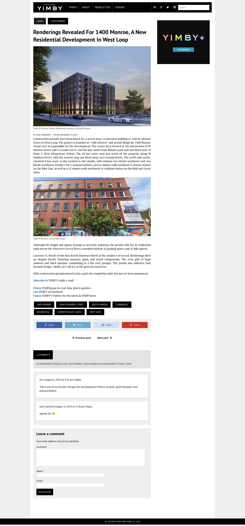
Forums (117, 7)
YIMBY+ (70, 7)
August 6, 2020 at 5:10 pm (67, 407)
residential (109, 142)
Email (36, 482)
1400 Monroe (41, 305)
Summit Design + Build (46, 313)
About (83, 7)
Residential (139, 305)
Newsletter (99, 7)
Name (36, 472)
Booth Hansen (97, 305)
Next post (103, 339)
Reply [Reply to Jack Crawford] (86, 407)
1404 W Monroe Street (68, 305)
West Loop (72, 313)
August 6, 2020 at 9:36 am (56, 380)
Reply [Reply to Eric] (75, 380)
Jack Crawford (40, 138)
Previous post (80, 339)
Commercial (119, 305)
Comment (38, 448)
